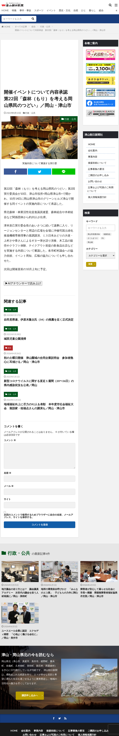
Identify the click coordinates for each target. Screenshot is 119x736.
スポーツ (38, 10)
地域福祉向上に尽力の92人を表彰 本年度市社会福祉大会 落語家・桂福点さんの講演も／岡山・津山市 (38, 406)
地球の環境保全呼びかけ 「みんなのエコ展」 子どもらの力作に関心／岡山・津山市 (59, 593)
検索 (90, 264)
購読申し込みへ (30, 695)
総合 (101, 10)
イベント (51, 10)
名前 (7, 473)
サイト (7, 499)
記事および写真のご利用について (100, 189)
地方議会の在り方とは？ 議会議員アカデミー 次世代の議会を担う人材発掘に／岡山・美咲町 (20, 593)
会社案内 (92, 150)
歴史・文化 (64, 10)
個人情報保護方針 (97, 197)
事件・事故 (25, 10)
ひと (83, 10)
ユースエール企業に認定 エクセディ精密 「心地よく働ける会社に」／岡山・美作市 (20, 634)
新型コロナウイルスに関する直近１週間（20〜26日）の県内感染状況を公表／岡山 (39, 383)
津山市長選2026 (94, 235)
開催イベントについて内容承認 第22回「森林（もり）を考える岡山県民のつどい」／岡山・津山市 (60, 30)
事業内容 (92, 156)
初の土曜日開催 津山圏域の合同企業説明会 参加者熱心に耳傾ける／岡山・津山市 (38, 359)
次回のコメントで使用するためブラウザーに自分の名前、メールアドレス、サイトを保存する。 (38, 516)
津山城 (90, 243)
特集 (14, 10)
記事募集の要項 (96, 169)
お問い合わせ (95, 181)
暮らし (92, 10)
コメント (10, 440)
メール (9, 486)
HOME (5, 10)
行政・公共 (45, 26)
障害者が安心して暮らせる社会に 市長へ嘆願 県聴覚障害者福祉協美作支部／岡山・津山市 (98, 593)
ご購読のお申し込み (98, 175)
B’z (103, 239)
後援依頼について (97, 162)
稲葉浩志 (107, 235)
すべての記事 (21, 26)
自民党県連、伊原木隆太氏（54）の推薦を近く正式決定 (38, 319)
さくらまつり (93, 239)
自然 (75, 10)
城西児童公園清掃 (15, 338)
